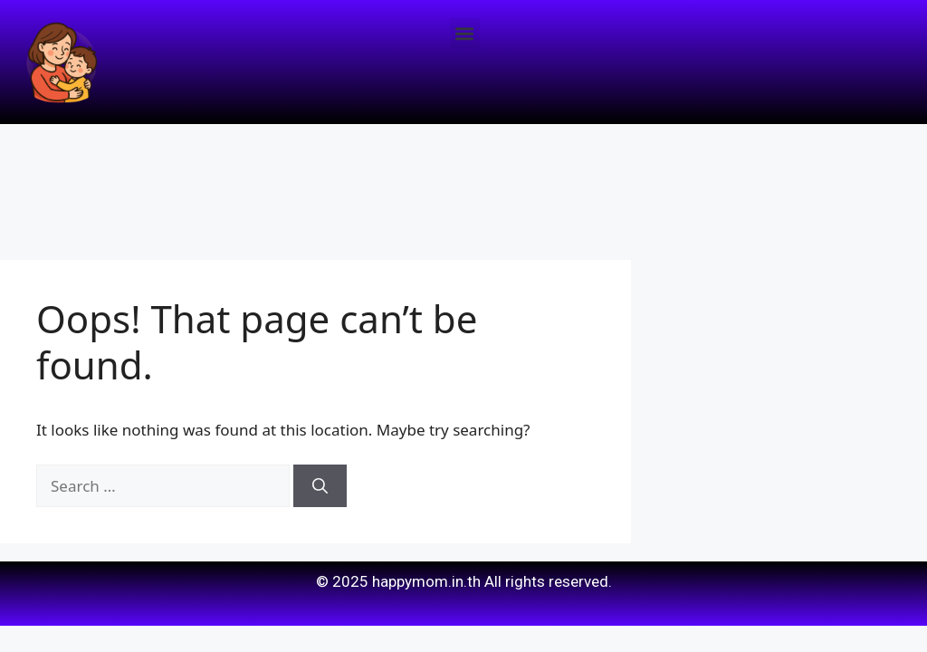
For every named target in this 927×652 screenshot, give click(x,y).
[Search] (320, 486)
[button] (465, 33)
